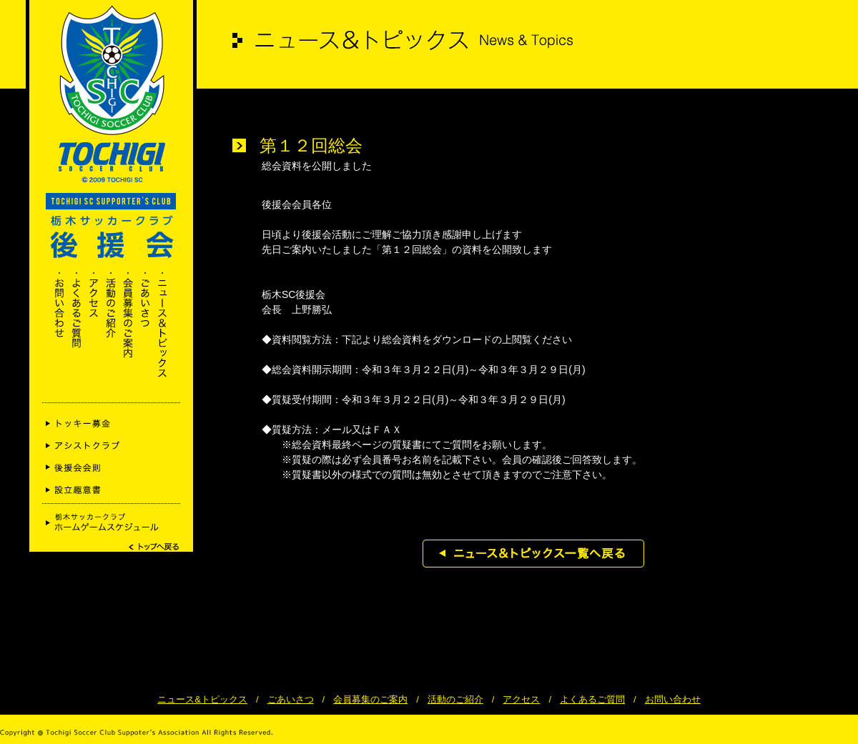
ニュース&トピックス (202, 699)
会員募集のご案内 (370, 699)
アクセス (521, 699)
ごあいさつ (290, 699)
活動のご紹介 (455, 699)
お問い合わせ (673, 699)
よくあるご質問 (592, 699)
